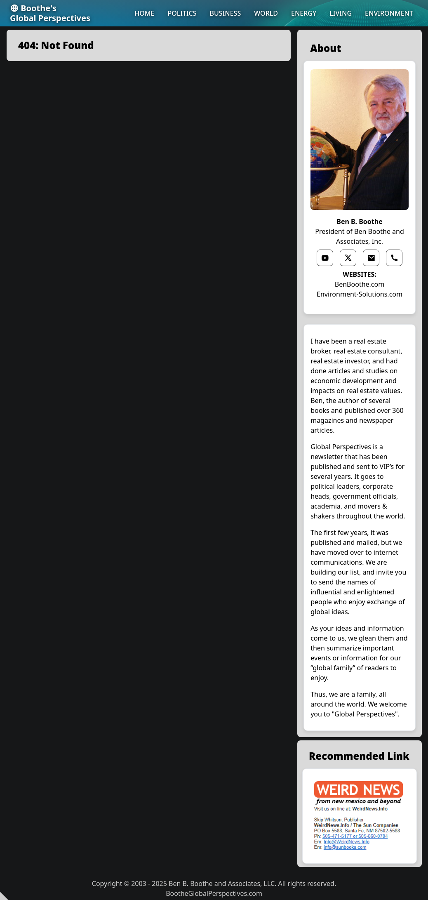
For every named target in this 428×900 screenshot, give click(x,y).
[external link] (360, 816)
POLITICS (181, 13)
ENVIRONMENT (389, 13)
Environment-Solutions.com (359, 294)
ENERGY (303, 13)
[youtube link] (325, 258)
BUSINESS (225, 13)
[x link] (348, 258)
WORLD (266, 13)
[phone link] (394, 258)
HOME (144, 13)
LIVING (340, 13)
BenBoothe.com (359, 284)
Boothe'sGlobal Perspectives (50, 13)
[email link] (371, 258)
